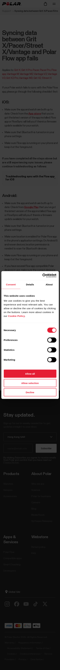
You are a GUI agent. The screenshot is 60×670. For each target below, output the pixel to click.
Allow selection (30, 383)
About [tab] (49, 284)
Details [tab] (30, 284)
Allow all (30, 373)
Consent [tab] (11, 284)
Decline (30, 392)
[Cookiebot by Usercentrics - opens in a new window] (42, 276)
